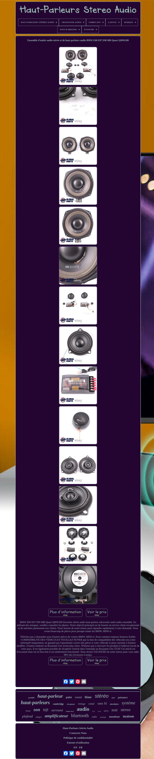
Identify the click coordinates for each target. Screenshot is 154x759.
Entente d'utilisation (78, 742)
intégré (39, 717)
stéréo (102, 696)
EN (75, 747)
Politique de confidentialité (78, 737)
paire (69, 697)
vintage (81, 703)
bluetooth (80, 715)
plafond (27, 716)
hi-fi (93, 711)
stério (106, 711)
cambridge (58, 704)
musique (103, 717)
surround (57, 710)
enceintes (114, 704)
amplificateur (56, 716)
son (37, 709)
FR (81, 747)
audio (83, 709)
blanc (88, 697)
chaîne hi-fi (70, 711)
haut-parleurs (35, 702)
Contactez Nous (78, 733)
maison (128, 716)
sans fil (102, 703)
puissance (123, 697)
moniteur (114, 716)
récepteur (71, 704)
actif (99, 711)
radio (94, 716)
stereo (125, 709)
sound (78, 697)
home (28, 711)
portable (31, 698)
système (128, 702)
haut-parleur (50, 696)
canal (91, 703)
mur (113, 697)
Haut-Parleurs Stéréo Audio (78, 728)
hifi (45, 710)
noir (115, 710)
